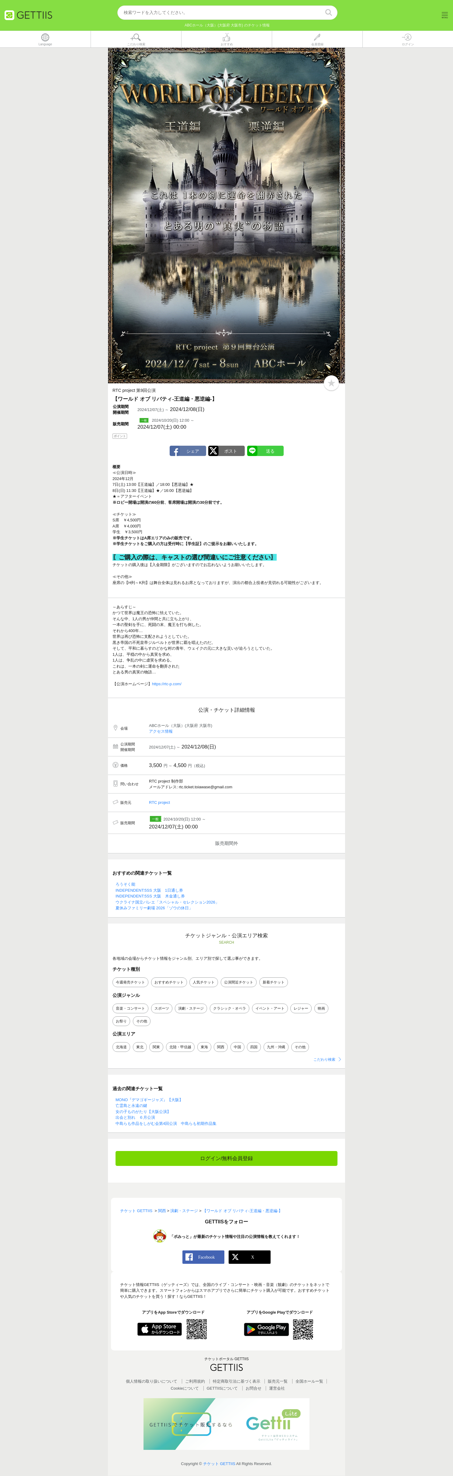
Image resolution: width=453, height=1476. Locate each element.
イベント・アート (270, 1008)
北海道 (121, 1047)
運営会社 (277, 1388)
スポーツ (161, 1008)
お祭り (121, 1021)
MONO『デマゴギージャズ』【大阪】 (149, 1100)
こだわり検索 (324, 1059)
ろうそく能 (125, 884)
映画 (321, 1008)
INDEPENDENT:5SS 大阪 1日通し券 (149, 890)
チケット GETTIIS (219, 1463)
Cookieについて (185, 1388)
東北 (140, 1047)
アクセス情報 (161, 731)
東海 (204, 1047)
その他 (141, 1021)
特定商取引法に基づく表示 (236, 1381)
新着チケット (274, 982)
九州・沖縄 (276, 1047)
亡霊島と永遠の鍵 (131, 1106)
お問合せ (253, 1388)
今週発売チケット (130, 982)
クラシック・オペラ (229, 1008)
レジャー (301, 1008)
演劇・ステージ (191, 1008)
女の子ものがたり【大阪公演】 (143, 1112)
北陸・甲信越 (180, 1047)
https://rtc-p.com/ (167, 684)
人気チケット (204, 982)
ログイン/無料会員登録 (226, 1159)
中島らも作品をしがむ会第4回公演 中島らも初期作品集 (166, 1124)
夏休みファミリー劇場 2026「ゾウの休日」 (154, 908)
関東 (156, 1047)
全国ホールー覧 (309, 1381)
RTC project (159, 802)
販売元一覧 (278, 1381)
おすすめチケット (169, 982)
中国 (237, 1047)
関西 (220, 1047)
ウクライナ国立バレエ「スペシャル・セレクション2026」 (167, 902)
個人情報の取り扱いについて (151, 1381)
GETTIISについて (222, 1388)
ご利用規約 (195, 1381)
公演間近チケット (238, 982)
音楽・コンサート (130, 1008)
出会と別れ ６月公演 (135, 1117)
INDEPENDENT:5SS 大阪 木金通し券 (150, 896)
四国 (254, 1047)
